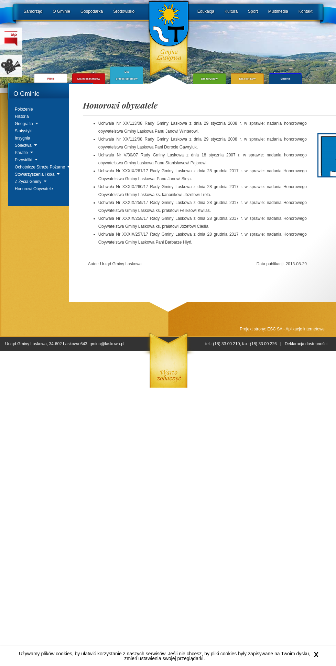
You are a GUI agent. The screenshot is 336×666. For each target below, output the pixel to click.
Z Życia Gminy (28, 181)
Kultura (231, 11)
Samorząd (33, 11)
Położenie (24, 109)
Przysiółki (23, 159)
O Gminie (61, 11)
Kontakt (306, 11)
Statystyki (23, 131)
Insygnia (22, 138)
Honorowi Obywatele (34, 188)
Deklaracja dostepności (306, 343)
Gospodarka (91, 11)
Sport (253, 11)
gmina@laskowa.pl (106, 343)
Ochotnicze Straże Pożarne (40, 167)
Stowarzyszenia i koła (34, 174)
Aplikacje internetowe (305, 329)
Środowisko (123, 11)
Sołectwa (23, 145)
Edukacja (205, 11)
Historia (22, 116)
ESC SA (274, 329)
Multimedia (278, 11)
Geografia (24, 123)
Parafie (21, 152)
